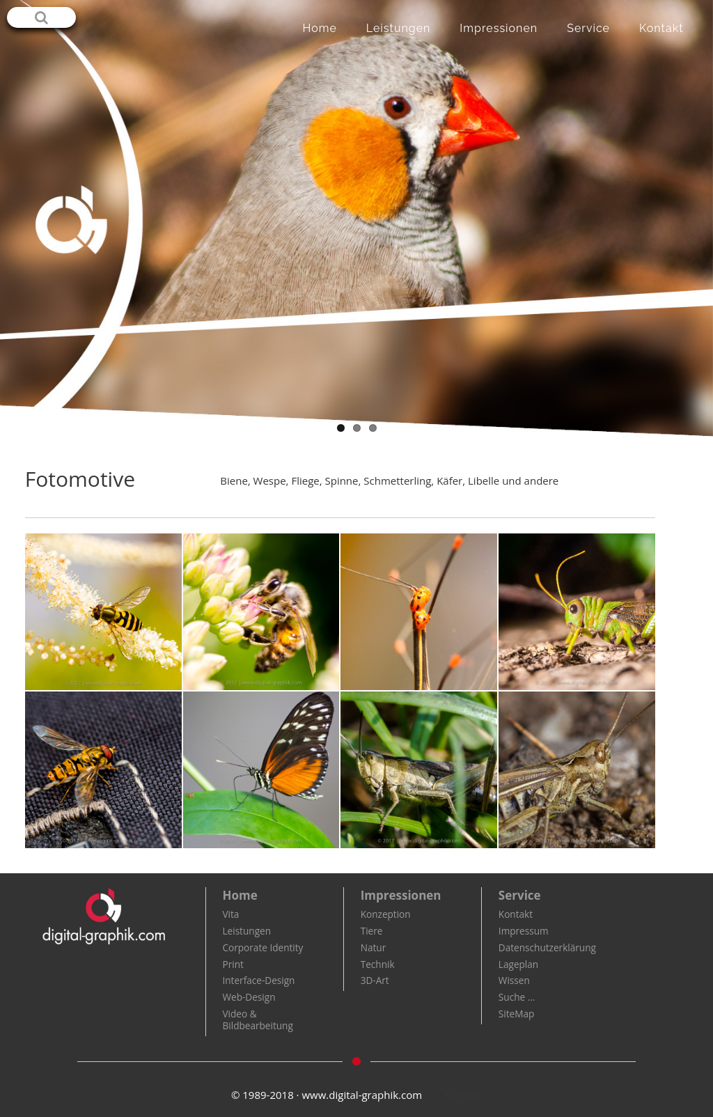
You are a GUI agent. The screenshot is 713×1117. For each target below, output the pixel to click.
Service (588, 28)
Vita (230, 914)
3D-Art (375, 980)
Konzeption (386, 914)
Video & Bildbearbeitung (257, 1019)
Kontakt (661, 28)
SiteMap (516, 1013)
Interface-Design (258, 980)
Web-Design (248, 996)
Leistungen (398, 28)
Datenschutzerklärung (547, 947)
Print (232, 964)
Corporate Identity (262, 947)
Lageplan (518, 964)
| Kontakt (456, 1095)
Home (320, 28)
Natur (373, 947)
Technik (378, 964)
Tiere (372, 930)
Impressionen (499, 28)
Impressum (524, 930)
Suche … (517, 996)
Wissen (514, 980)
